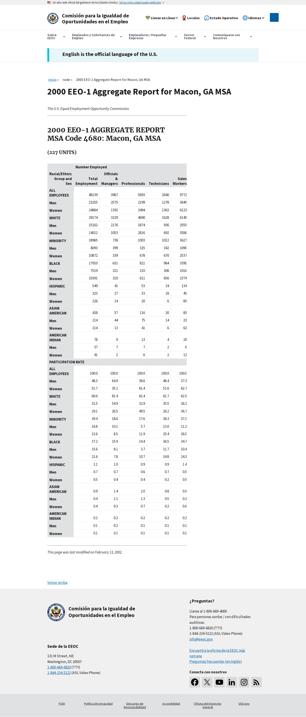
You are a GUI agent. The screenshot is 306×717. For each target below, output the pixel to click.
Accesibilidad (171, 704)
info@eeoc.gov (201, 639)
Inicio (52, 79)
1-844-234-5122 (59, 672)
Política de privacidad (98, 704)
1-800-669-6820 (59, 667)
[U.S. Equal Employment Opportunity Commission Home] (89, 18)
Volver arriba (57, 582)
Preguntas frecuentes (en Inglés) (215, 661)
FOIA (62, 704)
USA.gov (244, 704)
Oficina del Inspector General (207, 705)
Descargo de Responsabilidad (135, 705)
